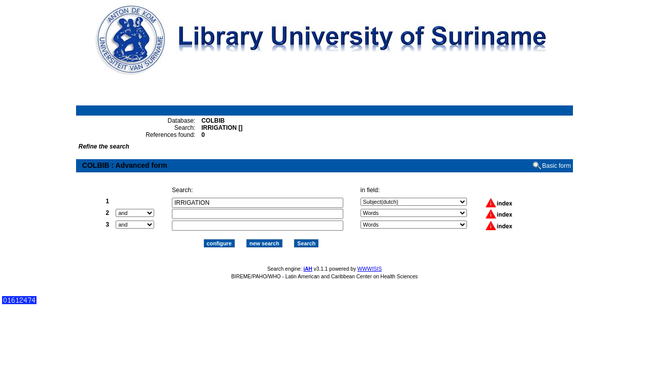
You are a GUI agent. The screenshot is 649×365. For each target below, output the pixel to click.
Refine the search (104, 146)
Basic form (556, 165)
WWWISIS (369, 269)
